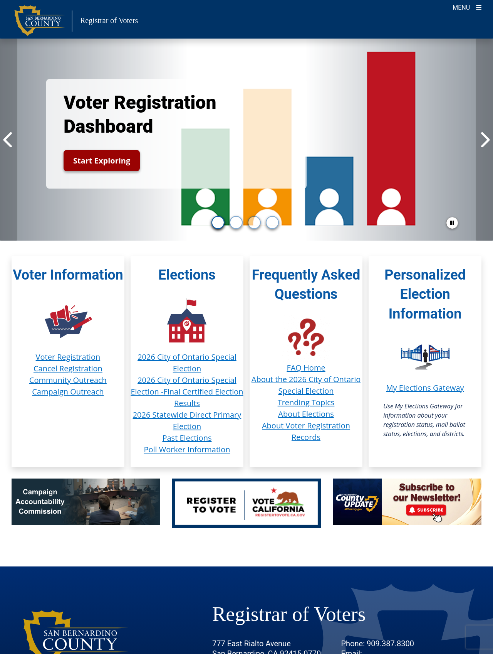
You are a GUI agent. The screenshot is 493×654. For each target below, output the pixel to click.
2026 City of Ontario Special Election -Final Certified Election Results (187, 391)
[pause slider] (452, 223)
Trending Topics (306, 402)
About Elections (306, 414)
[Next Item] (484, 140)
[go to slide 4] (272, 222)
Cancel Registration (68, 368)
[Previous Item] (8, 140)
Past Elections (186, 438)
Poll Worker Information (187, 449)
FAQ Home (306, 367)
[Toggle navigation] (467, 6)
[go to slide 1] (218, 222)
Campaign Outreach (68, 391)
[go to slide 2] (236, 222)
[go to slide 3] (254, 222)
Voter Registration (68, 357)
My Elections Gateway (425, 388)
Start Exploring (101, 160)
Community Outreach (68, 380)
